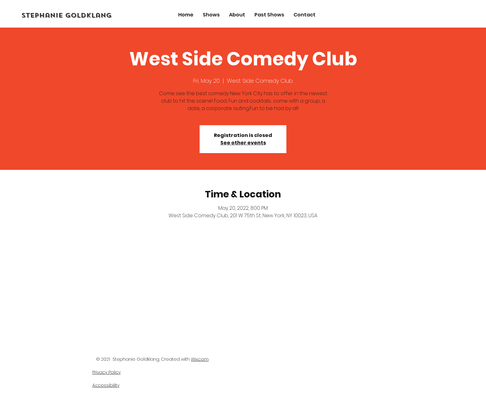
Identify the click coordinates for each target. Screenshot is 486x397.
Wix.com (200, 359)
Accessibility (105, 385)
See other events (243, 142)
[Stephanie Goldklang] (82, 15)
